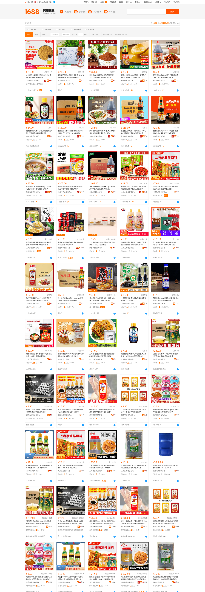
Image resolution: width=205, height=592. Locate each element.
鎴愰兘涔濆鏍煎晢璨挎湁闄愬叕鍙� (33, 526)
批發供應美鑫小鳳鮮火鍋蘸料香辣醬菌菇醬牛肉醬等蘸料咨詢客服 (133, 466)
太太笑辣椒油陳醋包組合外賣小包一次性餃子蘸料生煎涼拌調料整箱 (165, 243)
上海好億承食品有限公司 (65, 80)
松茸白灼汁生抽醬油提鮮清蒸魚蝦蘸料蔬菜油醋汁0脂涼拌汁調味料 (70, 411)
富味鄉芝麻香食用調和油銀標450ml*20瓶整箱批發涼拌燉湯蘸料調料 (71, 76)
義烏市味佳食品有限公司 (160, 415)
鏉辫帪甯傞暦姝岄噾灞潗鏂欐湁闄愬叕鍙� (65, 526)
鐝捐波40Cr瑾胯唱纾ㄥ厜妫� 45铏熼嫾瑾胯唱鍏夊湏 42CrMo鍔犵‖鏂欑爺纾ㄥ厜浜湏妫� (70, 522)
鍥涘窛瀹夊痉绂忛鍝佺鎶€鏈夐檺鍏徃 (160, 526)
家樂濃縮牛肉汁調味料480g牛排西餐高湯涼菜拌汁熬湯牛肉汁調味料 (38, 188)
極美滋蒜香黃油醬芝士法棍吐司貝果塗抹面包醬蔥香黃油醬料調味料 (133, 243)
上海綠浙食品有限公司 (160, 248)
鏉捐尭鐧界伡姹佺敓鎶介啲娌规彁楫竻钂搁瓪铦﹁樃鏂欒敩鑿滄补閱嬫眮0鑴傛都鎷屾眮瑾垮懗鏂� (102, 522)
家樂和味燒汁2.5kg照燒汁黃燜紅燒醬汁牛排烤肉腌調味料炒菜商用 (165, 76)
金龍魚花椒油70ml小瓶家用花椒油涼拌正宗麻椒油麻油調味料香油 (165, 355)
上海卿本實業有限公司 (65, 248)
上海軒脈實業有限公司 (160, 471)
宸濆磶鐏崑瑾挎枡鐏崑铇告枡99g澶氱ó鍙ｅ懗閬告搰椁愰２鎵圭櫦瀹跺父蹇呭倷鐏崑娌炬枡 (39, 578)
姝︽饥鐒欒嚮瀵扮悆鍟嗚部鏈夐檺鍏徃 (128, 526)
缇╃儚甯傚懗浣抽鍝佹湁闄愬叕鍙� (33, 582)
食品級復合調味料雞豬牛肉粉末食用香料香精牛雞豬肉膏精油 (38, 76)
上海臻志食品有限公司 (160, 303)
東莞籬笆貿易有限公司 (128, 359)
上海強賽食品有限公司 (96, 471)
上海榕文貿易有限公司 (33, 303)
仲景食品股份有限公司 (160, 192)
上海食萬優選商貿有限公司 (128, 192)
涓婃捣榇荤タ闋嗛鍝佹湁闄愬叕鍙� (96, 526)
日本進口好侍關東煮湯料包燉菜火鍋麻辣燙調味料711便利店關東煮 (102, 299)
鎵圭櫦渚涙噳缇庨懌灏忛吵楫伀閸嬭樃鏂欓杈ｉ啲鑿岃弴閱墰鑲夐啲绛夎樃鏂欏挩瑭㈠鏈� (165, 578)
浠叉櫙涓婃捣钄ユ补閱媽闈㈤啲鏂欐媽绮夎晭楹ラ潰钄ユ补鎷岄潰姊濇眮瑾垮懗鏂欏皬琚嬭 (102, 578)
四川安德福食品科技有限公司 (128, 415)
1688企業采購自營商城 (33, 136)
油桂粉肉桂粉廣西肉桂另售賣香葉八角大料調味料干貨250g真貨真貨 (102, 76)
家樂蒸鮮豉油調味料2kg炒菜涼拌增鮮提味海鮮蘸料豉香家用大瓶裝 (102, 132)
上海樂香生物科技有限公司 (33, 80)
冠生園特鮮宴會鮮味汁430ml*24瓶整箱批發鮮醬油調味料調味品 (70, 299)
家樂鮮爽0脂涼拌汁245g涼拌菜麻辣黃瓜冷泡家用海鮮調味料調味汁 (39, 466)
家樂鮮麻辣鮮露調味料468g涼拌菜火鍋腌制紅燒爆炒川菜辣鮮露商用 (165, 132)
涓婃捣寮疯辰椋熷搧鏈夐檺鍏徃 (128, 582)
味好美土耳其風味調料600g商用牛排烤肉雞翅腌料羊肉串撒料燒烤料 (102, 411)
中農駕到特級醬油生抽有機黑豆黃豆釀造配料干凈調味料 (133, 299)
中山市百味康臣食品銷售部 (96, 359)
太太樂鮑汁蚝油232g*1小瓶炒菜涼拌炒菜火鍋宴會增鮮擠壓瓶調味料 (133, 355)
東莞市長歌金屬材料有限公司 (33, 415)
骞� (50, 526)
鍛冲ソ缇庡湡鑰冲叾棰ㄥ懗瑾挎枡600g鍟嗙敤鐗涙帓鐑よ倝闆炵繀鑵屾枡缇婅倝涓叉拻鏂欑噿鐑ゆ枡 (134, 522)
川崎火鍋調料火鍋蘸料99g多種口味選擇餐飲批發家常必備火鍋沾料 (166, 411)
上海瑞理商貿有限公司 (96, 303)
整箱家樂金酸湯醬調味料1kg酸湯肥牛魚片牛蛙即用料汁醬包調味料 (71, 188)
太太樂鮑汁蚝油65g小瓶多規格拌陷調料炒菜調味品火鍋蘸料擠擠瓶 (39, 132)
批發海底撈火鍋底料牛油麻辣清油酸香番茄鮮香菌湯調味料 (70, 243)
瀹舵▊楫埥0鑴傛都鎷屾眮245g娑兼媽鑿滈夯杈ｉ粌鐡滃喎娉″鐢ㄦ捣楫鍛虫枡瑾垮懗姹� (71, 578)
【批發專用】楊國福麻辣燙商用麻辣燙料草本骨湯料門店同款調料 (133, 411)
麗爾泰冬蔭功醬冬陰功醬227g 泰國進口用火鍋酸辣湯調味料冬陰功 (39, 355)
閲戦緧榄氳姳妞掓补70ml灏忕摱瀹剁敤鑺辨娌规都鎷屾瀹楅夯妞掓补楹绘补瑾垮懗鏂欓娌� (38, 522)
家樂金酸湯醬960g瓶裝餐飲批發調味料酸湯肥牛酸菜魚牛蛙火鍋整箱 (70, 132)
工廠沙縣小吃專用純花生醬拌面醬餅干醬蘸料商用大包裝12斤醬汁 (102, 466)
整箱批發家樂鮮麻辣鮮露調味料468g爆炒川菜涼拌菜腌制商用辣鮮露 (133, 132)
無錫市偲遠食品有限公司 (128, 80)
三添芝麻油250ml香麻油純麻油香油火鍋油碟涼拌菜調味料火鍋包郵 (166, 299)
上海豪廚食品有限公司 (128, 471)
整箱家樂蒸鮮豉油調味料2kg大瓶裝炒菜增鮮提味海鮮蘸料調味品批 (102, 188)
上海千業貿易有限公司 (33, 359)
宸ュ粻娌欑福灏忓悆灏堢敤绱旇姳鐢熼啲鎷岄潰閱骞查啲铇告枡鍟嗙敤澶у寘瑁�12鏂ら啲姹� (133, 578)
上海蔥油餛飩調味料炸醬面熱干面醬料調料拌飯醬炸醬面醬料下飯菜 (102, 355)
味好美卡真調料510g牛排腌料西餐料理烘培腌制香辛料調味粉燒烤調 (38, 299)
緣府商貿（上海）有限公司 (65, 359)
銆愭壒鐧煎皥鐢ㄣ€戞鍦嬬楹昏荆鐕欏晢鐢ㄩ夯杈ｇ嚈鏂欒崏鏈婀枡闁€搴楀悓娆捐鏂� (165, 522)
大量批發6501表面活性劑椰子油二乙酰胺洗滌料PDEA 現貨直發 (165, 466)
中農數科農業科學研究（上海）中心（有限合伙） (128, 303)
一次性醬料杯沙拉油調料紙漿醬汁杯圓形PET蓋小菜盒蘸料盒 (102, 243)
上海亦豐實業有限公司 (33, 248)
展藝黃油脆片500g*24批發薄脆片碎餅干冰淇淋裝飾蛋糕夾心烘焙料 (71, 355)
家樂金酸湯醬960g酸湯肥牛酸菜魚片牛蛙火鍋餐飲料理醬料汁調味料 (133, 76)
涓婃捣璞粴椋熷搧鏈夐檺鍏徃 (160, 582)
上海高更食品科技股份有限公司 (128, 248)
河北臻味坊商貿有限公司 (33, 471)
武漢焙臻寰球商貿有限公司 (96, 415)
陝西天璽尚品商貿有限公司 (96, 80)
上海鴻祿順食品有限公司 (65, 415)
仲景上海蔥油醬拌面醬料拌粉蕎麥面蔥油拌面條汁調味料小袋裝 (165, 188)
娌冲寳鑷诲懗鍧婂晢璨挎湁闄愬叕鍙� (65, 582)
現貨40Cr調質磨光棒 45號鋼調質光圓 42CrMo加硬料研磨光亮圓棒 (39, 411)
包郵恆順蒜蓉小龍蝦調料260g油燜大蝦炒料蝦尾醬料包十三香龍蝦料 (133, 188)
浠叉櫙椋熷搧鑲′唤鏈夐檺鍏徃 (96, 582)
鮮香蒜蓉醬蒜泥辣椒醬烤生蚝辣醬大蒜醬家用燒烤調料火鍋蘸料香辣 (38, 243)
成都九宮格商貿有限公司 (160, 359)
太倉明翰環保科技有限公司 (96, 248)
